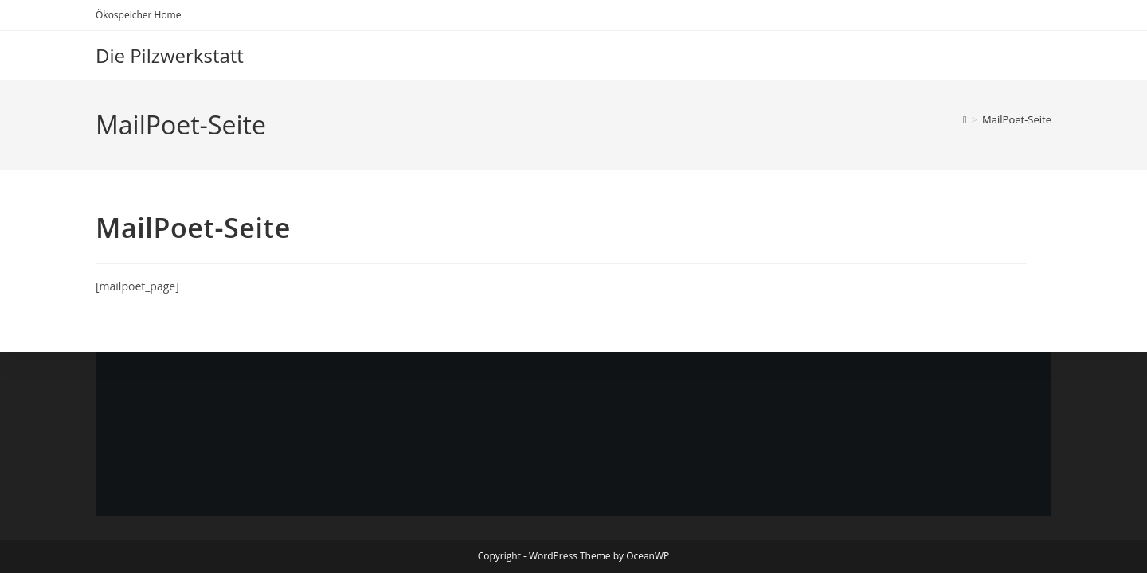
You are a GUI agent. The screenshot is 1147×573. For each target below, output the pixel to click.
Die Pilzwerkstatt (170, 55)
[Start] (965, 119)
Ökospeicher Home (138, 14)
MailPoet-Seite (1016, 119)
